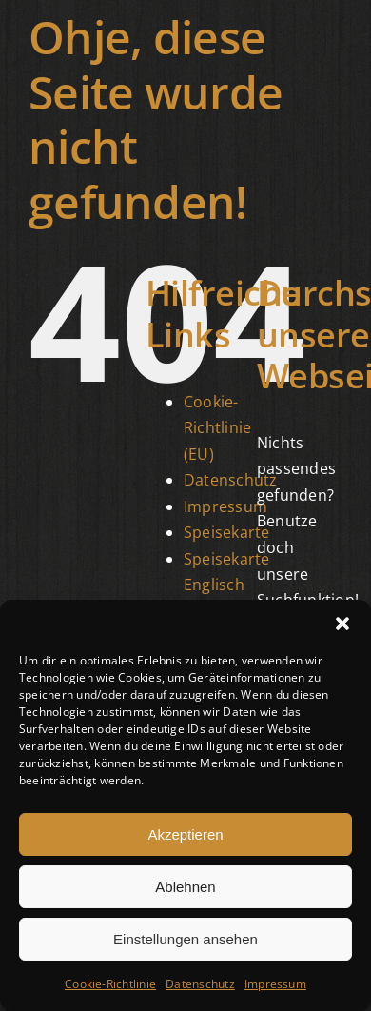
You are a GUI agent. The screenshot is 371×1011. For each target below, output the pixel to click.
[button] (342, 623)
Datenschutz (200, 984)
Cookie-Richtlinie (110, 984)
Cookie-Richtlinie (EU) (217, 428)
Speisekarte (227, 532)
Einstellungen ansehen (185, 939)
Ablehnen (185, 887)
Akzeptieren (185, 834)
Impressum (275, 984)
